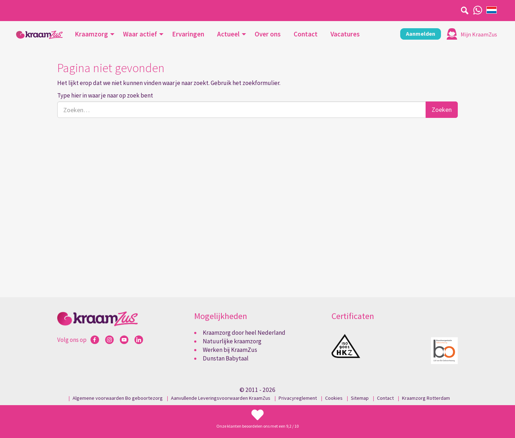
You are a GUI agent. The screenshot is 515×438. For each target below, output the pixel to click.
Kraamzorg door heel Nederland (244, 333)
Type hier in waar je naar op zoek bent (105, 95)
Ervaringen (188, 34)
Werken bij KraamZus (230, 350)
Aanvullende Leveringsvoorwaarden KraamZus (220, 398)
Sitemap (360, 398)
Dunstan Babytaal (226, 358)
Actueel (228, 34)
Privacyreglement (298, 398)
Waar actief (140, 34)
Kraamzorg (91, 34)
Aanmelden (420, 33)
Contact (306, 34)
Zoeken (442, 109)
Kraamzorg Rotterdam (426, 398)
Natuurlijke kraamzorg (232, 341)
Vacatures (345, 34)
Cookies (334, 398)
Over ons (268, 34)
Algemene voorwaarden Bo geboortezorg (118, 398)
